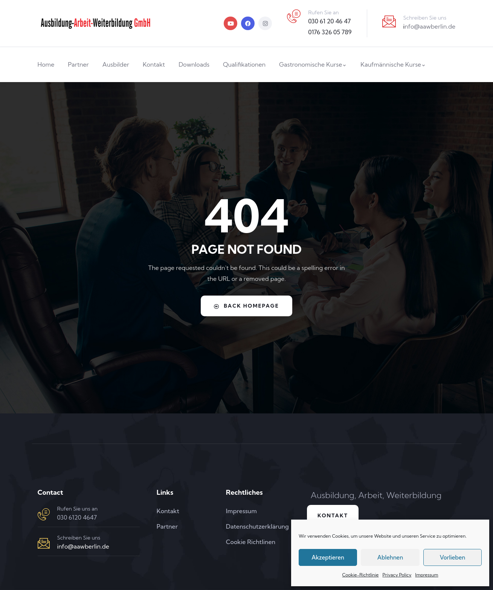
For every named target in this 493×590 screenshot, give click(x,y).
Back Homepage (246, 305)
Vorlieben (452, 557)
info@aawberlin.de (83, 546)
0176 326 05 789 (329, 32)
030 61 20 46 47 (329, 21)
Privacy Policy (396, 575)
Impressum (426, 575)
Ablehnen (390, 557)
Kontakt (334, 515)
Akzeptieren (327, 557)
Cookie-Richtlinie (360, 575)
